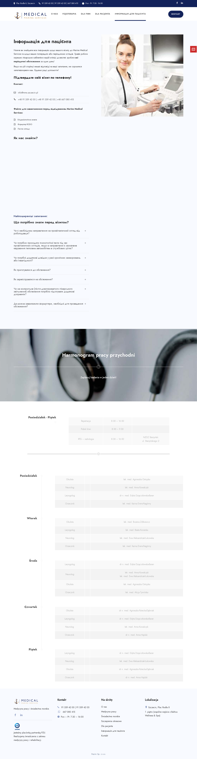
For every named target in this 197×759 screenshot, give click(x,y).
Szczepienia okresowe (111, 721)
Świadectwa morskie (110, 716)
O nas (54, 14)
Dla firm (86, 14)
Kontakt (175, 14)
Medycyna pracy (108, 711)
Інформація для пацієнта (130, 14)
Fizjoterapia (69, 14)
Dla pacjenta (102, 14)
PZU (43, 732)
